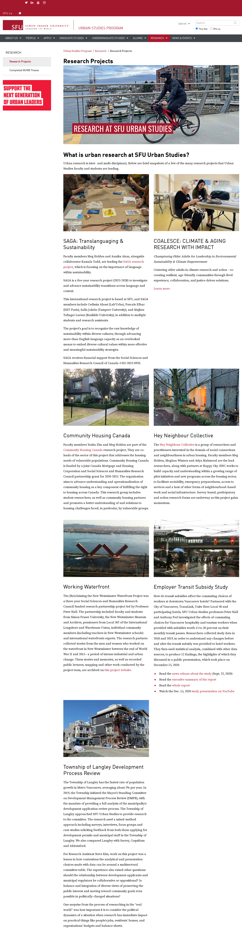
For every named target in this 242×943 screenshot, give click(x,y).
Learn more (162, 288)
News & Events (182, 38)
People (31, 38)
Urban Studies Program (100, 28)
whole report (181, 685)
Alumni (138, 38)
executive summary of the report (194, 679)
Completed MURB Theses (24, 70)
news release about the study (192, 674)
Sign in (182, 24)
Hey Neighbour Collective (177, 445)
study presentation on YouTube (213, 691)
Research (157, 38)
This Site (203, 29)
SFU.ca (7, 13)
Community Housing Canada (83, 450)
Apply (48, 38)
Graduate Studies (72, 38)
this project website (118, 670)
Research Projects (20, 61)
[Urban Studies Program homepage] (20, 13)
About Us (11, 38)
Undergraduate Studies (108, 38)
